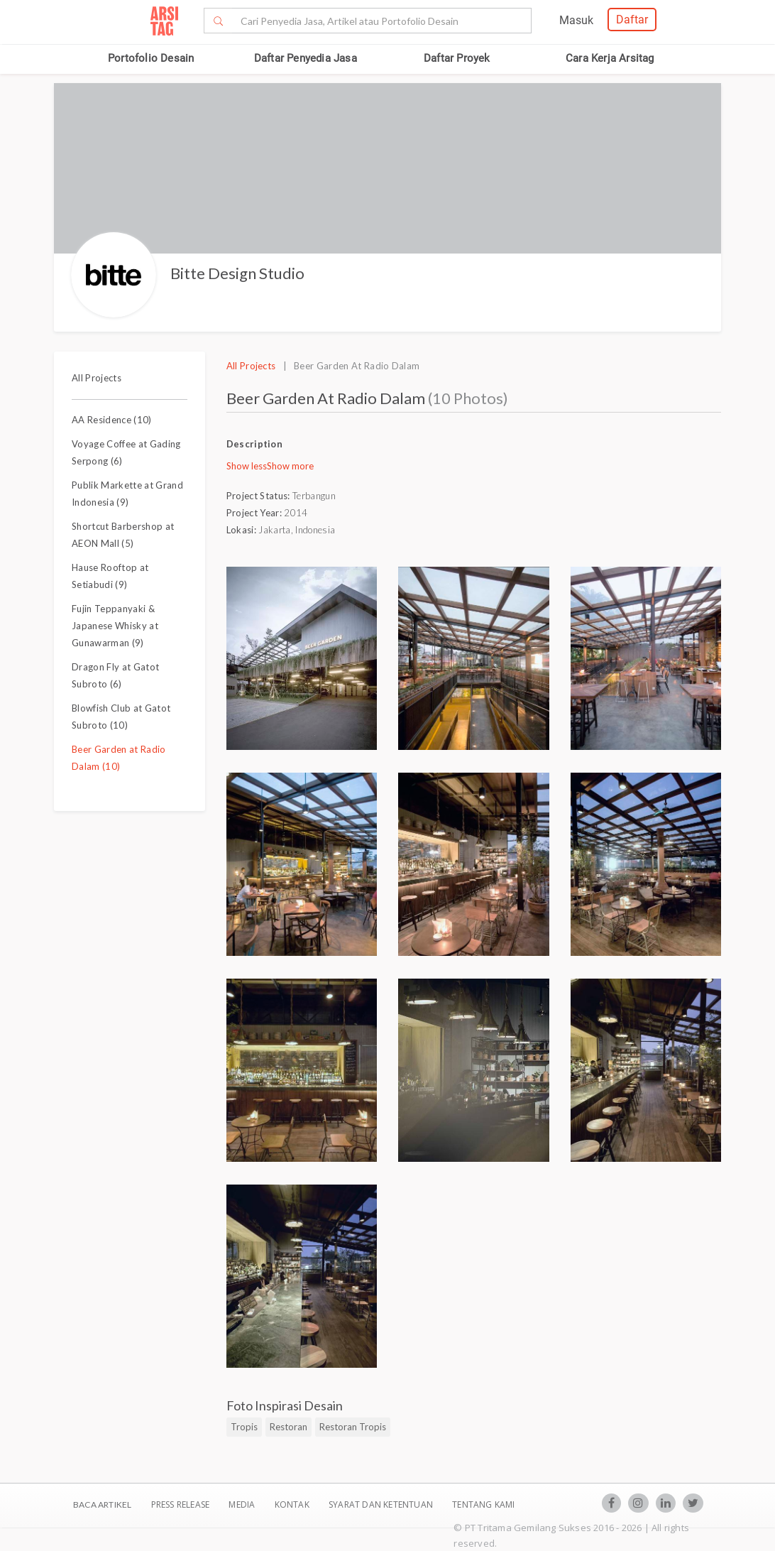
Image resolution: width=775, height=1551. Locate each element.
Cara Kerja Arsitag (610, 58)
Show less (246, 466)
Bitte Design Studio (237, 273)
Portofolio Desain (151, 58)
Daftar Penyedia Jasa (305, 58)
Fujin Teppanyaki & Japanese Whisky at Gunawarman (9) (115, 625)
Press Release (179, 1504)
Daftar (632, 19)
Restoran (288, 1426)
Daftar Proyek (457, 58)
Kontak (293, 1504)
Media (243, 1504)
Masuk (576, 20)
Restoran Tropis (352, 1426)
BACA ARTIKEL (102, 1504)
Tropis (244, 1426)
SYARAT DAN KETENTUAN (382, 1504)
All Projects (96, 377)
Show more (290, 466)
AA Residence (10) (112, 419)
